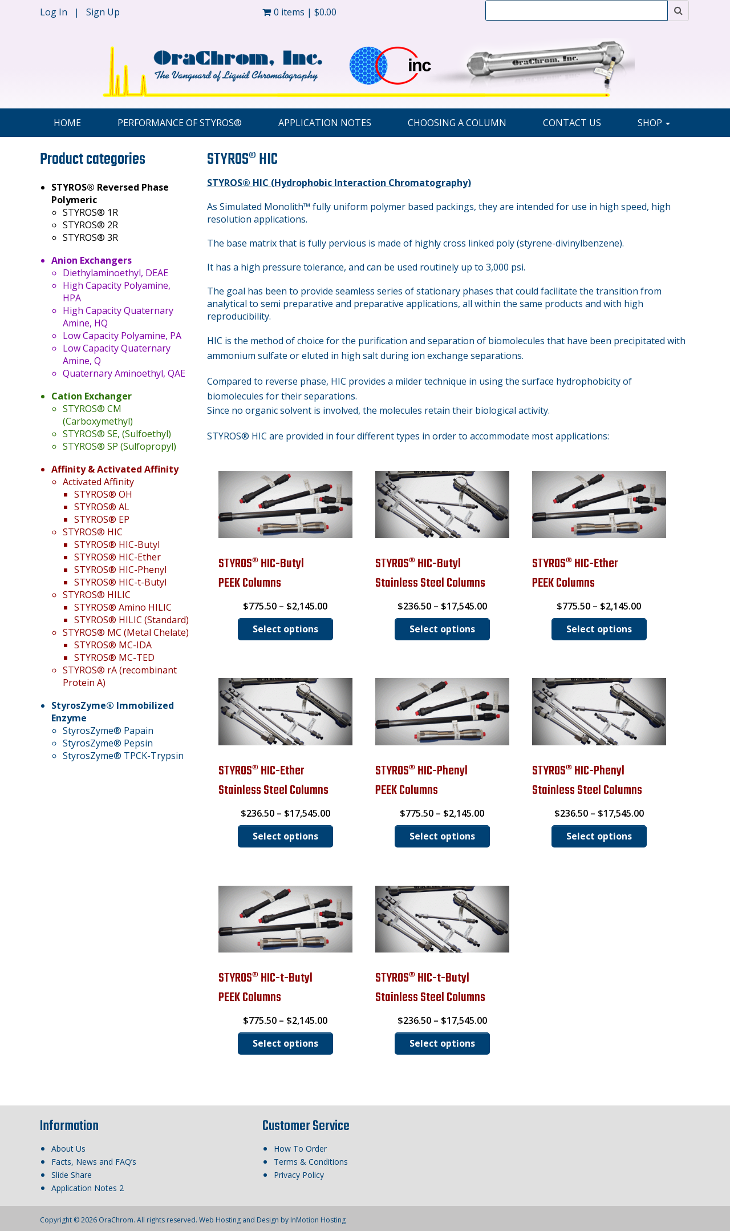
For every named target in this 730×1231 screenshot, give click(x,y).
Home (67, 122)
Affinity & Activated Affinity (115, 469)
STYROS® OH (103, 494)
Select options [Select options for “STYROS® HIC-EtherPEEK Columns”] (599, 629)
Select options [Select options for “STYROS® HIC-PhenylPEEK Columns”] (442, 836)
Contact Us (572, 122)
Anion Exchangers (91, 260)
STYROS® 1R (90, 212)
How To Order (300, 1148)
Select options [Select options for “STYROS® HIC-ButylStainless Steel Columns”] (442, 629)
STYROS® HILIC (97, 594)
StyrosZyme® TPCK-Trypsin (123, 755)
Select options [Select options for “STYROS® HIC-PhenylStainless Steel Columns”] (599, 836)
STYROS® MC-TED (114, 657)
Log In (55, 12)
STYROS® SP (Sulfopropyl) (119, 446)
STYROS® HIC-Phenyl (120, 569)
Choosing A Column (457, 122)
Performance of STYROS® (179, 122)
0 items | (299, 12)
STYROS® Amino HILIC (123, 607)
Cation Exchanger (91, 396)
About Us (68, 1148)
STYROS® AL (101, 507)
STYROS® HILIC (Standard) (131, 620)
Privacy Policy (299, 1174)
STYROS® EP (101, 519)
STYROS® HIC (93, 532)
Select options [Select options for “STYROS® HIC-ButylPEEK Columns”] (285, 629)
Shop (654, 122)
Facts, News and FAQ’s (93, 1161)
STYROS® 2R (90, 225)
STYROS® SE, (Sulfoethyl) (117, 433)
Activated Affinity (98, 481)
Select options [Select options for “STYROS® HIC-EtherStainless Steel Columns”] (285, 836)
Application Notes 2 (87, 1187)
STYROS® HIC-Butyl (117, 544)
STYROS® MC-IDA (113, 645)
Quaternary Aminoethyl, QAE (124, 373)
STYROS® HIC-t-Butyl (120, 582)
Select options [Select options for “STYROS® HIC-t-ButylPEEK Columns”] (285, 1043)
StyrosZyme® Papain (108, 730)
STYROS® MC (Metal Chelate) (126, 632)
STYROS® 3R (90, 237)
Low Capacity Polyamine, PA (122, 335)
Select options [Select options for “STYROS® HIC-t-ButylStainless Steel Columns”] (442, 1043)
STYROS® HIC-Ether (117, 557)
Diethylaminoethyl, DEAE (115, 273)
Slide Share (71, 1174)
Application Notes (324, 122)
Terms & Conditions (311, 1161)
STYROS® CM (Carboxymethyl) (98, 414)
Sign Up (103, 12)
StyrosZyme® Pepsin (108, 743)
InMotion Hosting (318, 1220)
